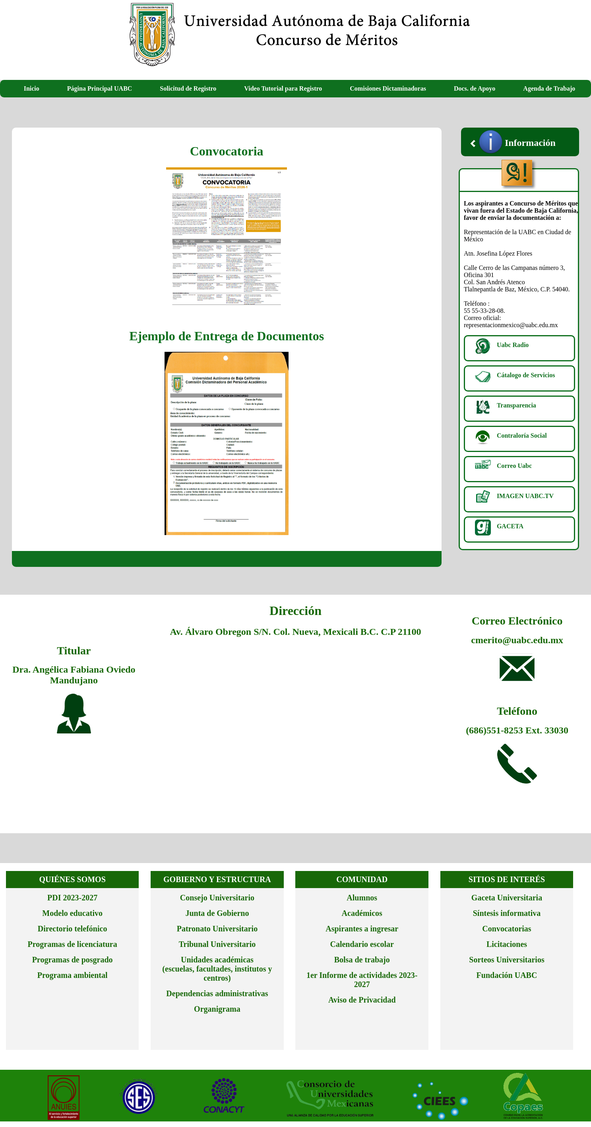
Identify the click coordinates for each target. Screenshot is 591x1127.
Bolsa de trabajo (362, 959)
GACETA (510, 526)
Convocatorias (506, 928)
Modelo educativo (72, 913)
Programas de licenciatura (72, 944)
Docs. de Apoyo (474, 88)
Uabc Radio (513, 344)
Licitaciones (506, 944)
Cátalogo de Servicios (526, 375)
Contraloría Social (522, 435)
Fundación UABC (507, 975)
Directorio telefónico (72, 928)
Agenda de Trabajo (549, 88)
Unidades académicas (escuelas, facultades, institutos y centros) (217, 968)
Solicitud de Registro (188, 88)
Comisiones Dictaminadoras (388, 88)
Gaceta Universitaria (506, 897)
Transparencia (516, 405)
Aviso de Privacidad (362, 999)
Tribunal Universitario (217, 944)
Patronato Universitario (217, 928)
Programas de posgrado (72, 959)
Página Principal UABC (99, 88)
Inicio (31, 88)
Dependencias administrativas (217, 993)
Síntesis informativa (507, 913)
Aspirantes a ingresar (362, 928)
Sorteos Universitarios (506, 959)
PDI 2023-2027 (72, 897)
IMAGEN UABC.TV (525, 496)
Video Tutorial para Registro (283, 88)
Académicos (362, 913)
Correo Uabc (514, 465)
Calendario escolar (362, 944)
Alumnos (362, 897)
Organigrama (217, 1009)
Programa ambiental (72, 975)
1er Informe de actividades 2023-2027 (362, 980)
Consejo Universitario (217, 897)
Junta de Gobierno (217, 913)
